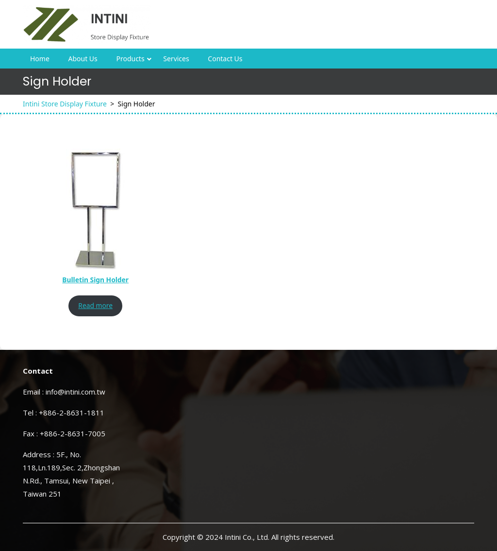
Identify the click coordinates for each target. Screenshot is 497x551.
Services (176, 58)
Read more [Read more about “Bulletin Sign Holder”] (95, 305)
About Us (82, 58)
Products (130, 58)
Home (40, 58)
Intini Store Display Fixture (65, 103)
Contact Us (225, 58)
